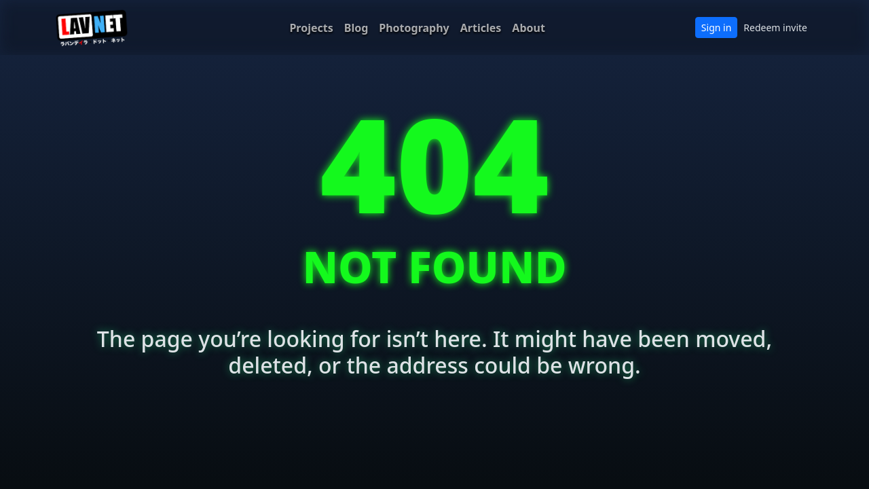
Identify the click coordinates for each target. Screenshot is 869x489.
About (528, 27)
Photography (414, 27)
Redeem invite (775, 27)
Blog (356, 27)
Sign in (716, 27)
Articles (481, 27)
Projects (311, 27)
